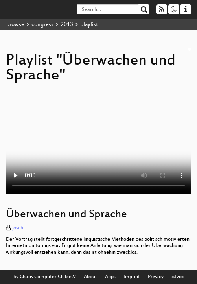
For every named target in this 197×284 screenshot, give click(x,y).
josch (17, 228)
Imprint (131, 277)
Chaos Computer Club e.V (48, 277)
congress (42, 24)
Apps (110, 277)
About (90, 277)
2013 (67, 24)
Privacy (156, 277)
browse (15, 24)
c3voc (177, 277)
